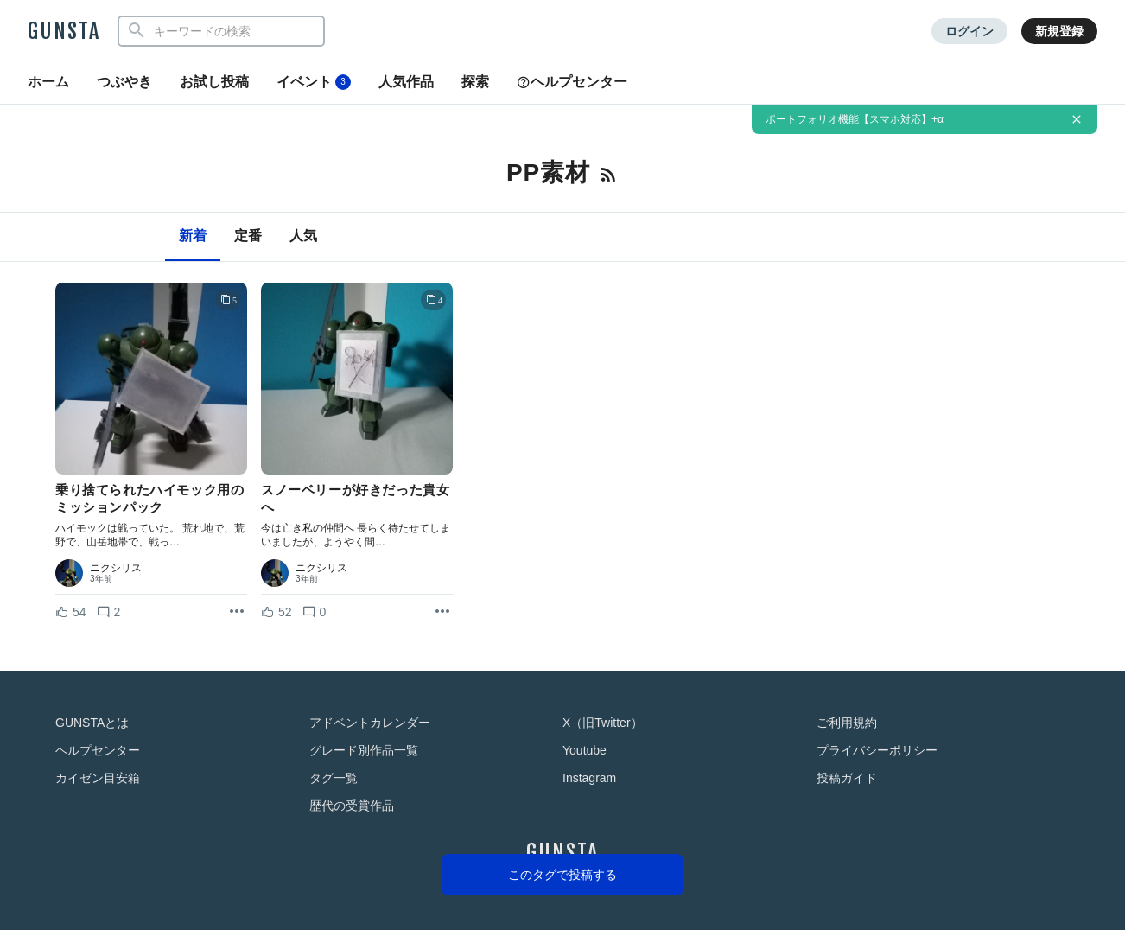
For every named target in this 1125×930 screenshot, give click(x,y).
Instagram (589, 778)
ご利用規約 (847, 722)
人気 (303, 235)
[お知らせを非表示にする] (1077, 119)
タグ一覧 (333, 778)
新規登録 (1059, 31)
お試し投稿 (214, 81)
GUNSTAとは (92, 722)
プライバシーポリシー (877, 750)
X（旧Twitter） (602, 722)
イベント (313, 82)
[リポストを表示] (236, 612)
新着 (193, 235)
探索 (475, 81)
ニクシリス (116, 568)
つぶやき (124, 81)
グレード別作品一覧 (363, 750)
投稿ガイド (847, 778)
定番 (248, 235)
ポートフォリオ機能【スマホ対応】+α (855, 119)
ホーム (48, 81)
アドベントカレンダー (369, 722)
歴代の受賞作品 (351, 805)
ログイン (969, 31)
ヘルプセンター (572, 81)
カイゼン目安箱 (97, 778)
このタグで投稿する (562, 875)
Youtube (584, 750)
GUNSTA (64, 31)
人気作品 (406, 81)
